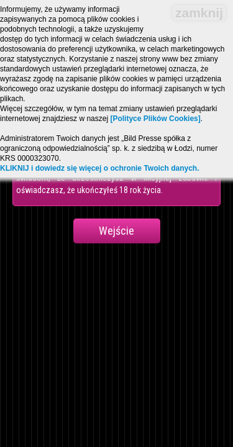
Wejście (116, 230)
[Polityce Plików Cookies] (155, 118)
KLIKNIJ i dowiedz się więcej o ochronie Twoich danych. (99, 168)
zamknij (199, 13)
